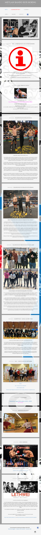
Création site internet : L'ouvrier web (23, 529)
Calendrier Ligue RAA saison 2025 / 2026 (20, 401)
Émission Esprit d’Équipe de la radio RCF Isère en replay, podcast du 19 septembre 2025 (20, 389)
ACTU (6, 9)
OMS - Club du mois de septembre (20, 385)
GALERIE (14, 14)
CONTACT (21, 14)
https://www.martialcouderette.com (10, 517)
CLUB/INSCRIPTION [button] (15, 9)
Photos (20, 383)
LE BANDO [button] (26, 9)
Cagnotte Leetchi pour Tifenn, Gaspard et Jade (20, 470)
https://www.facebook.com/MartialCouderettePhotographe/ (27, 517)
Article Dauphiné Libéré (20, 387)
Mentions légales (11, 529)
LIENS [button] (6, 14)
